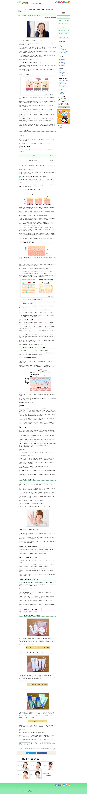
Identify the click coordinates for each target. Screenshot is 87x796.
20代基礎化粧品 (62, 59)
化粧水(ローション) (62, 83)
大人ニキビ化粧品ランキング (24, 743)
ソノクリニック (50, 94)
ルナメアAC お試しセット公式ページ (38, 722)
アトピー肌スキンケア (63, 75)
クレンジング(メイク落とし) (64, 80)
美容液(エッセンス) (62, 86)
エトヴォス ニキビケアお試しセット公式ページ (38, 647)
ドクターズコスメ (62, 52)
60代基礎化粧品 (62, 65)
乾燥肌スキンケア (62, 70)
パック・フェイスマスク (63, 90)
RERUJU (51, 296)
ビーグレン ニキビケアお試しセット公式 (38, 685)
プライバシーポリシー (62, 128)
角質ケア (60, 48)
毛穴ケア (60, 45)
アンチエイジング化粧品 (63, 51)
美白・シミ (61, 43)
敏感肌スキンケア (62, 72)
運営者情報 (61, 127)
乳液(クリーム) (62, 85)
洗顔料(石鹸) (61, 82)
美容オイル (61, 89)
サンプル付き (61, 93)
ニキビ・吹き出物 (62, 49)
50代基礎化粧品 (62, 63)
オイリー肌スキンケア (63, 73)
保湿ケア (60, 46)
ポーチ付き (61, 92)
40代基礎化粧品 (62, 62)
